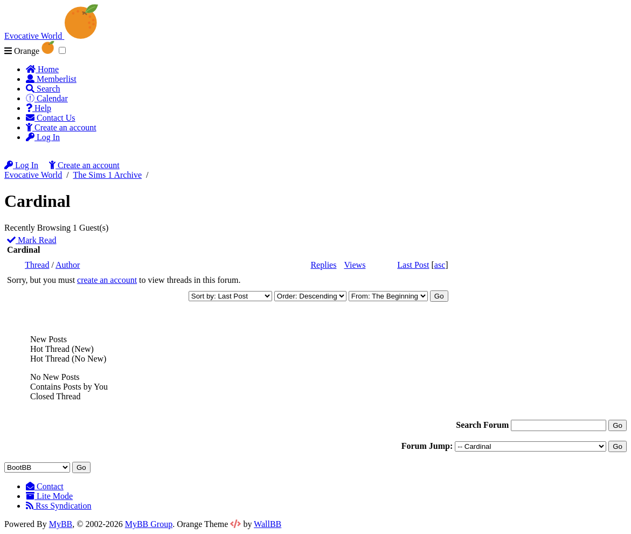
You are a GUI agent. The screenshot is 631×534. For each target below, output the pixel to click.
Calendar (47, 98)
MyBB (61, 524)
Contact (45, 486)
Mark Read (32, 240)
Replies (323, 264)
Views (354, 264)
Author (68, 264)
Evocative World (33, 174)
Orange (29, 51)
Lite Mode (49, 496)
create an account (107, 280)
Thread (37, 264)
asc (439, 264)
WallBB (267, 524)
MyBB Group (148, 524)
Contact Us (50, 117)
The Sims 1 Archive (107, 174)
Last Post (413, 264)
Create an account (61, 127)
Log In (43, 137)
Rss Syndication (59, 505)
